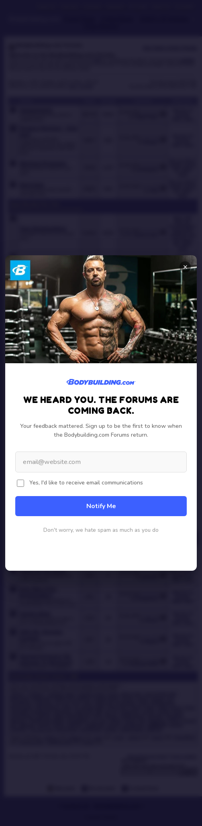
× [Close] (185, 266)
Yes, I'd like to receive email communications (86, 482)
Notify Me (101, 506)
